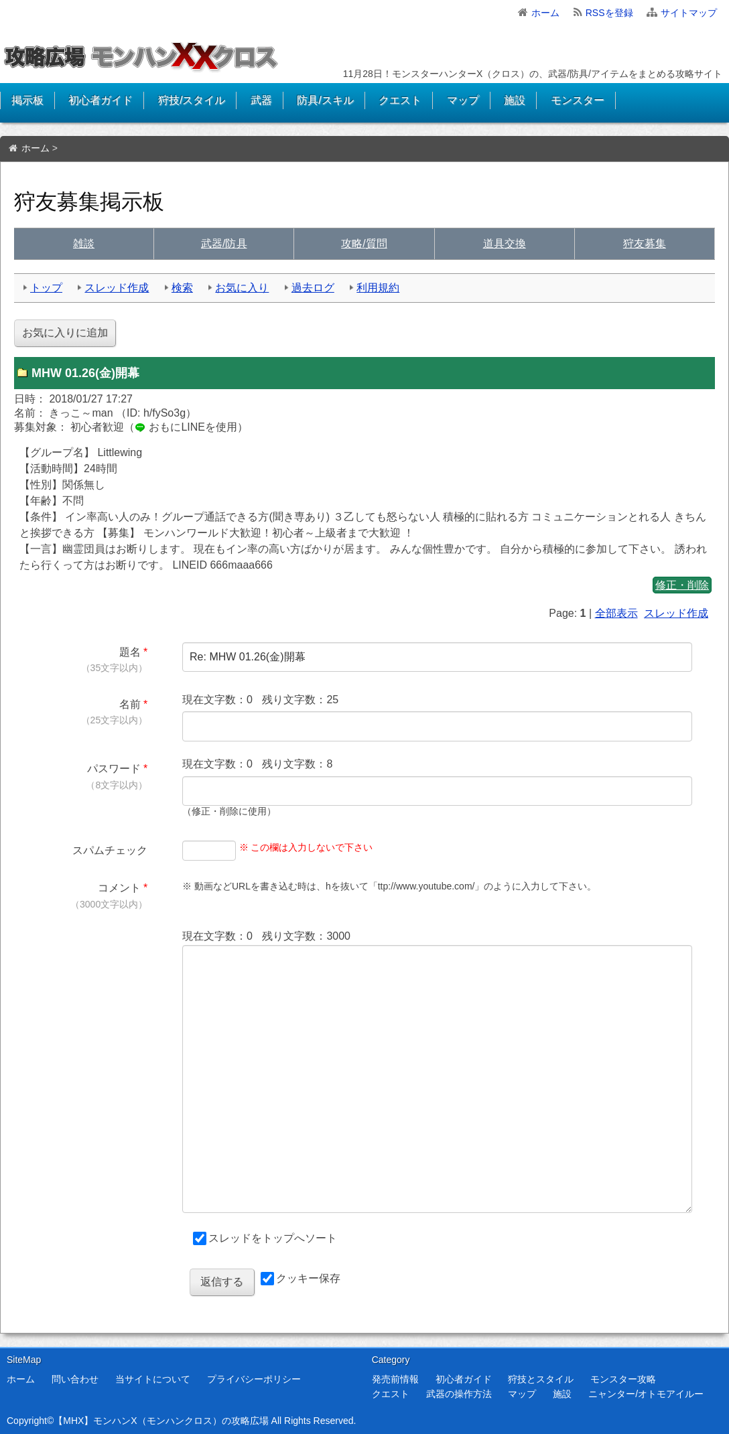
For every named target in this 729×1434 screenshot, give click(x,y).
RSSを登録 (609, 12)
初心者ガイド (100, 100)
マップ (463, 100)
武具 (224, 243)
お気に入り (242, 287)
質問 (364, 243)
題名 (130, 652)
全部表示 (616, 613)
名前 (130, 704)
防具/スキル (325, 100)
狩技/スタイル (191, 100)
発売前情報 (395, 1379)
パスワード (114, 768)
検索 (182, 287)
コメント (119, 887)
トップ (46, 287)
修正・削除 (682, 585)
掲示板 (27, 100)
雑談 (83, 243)
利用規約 (377, 287)
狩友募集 (644, 243)
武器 (261, 100)
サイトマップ (689, 12)
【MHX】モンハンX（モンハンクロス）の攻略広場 (161, 1420)
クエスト (400, 100)
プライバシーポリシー (254, 1379)
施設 (514, 100)
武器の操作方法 (459, 1393)
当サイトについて (152, 1379)
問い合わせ (75, 1379)
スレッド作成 (116, 287)
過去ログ (312, 287)
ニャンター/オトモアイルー (646, 1393)
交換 (504, 243)
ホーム (545, 12)
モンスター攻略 (623, 1379)
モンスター (577, 100)
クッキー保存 (308, 1278)
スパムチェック (109, 850)
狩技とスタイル (541, 1379)
